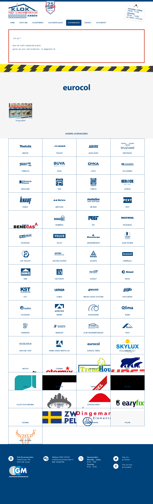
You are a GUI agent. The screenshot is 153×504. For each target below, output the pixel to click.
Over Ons (23, 23)
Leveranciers (74, 23)
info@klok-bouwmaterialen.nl (62, 460)
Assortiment (38, 23)
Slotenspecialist (55, 23)
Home (12, 23)
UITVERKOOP (101, 23)
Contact (87, 23)
